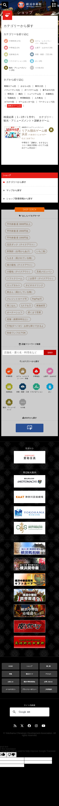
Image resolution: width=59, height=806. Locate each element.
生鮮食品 (9, 388)
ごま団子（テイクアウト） (41, 278)
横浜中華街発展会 (29, 682)
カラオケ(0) (9, 102)
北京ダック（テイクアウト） (21, 244)
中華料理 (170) (12, 41)
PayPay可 (37, 299)
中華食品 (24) (12, 47)
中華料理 (9, 372)
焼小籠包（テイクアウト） (20, 265)
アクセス (48, 674)
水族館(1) (50, 94)
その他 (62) (37, 67)
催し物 (48, 666)
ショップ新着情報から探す (19, 198)
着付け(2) (39, 86)
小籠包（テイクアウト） (19, 271)
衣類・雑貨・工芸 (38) (41, 54)
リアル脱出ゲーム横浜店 (34, 134)
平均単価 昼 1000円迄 (17, 237)
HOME (10, 666)
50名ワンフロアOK (16, 333)
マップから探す (14, 190)
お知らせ (10, 682)
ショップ (29, 666)
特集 (10, 674)
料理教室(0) (25, 98)
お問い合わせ (48, 682)
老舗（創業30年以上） (18, 319)
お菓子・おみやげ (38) (41, 47)
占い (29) (36, 61)
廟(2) (20, 94)
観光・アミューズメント (9, 404)
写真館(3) (12, 98)
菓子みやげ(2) (48, 90)
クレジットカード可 (17, 299)
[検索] (29, 712)
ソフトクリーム (14, 278)
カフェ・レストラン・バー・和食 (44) (41, 41)
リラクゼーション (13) (15, 61)
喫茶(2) (11, 94)
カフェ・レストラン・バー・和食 (22, 373)
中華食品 (36, 372)
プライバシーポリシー (29, 689)
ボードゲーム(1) (31, 90)
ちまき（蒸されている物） (20, 258)
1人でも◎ (26, 305)
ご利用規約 (48, 689)
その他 (22, 403)
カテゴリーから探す (16, 182)
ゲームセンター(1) (26, 102)
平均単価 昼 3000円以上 (19, 224)
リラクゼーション (36, 388)
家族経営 (40, 305)
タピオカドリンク (34, 285)
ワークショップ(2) (46, 102)
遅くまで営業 (34, 312)
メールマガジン (11, 689)
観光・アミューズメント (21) (15, 68)
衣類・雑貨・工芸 (22, 388)
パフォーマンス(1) (12, 90)
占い (50, 388)
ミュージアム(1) (34, 94)
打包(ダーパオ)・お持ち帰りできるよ (25, 326)
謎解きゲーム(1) (14, 106)
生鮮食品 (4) (11, 54)
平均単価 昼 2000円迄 (17, 231)
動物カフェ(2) (10, 86)
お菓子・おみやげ (50, 372)
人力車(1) (39, 98)
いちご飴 (41, 251)
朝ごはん (11, 305)
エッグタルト (13, 285)
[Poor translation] (11, 754)
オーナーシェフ (14, 312)
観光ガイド (29, 674)
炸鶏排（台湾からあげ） (19, 251)
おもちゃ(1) (26, 86)
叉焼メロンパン (44, 271)
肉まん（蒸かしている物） (20, 292)
